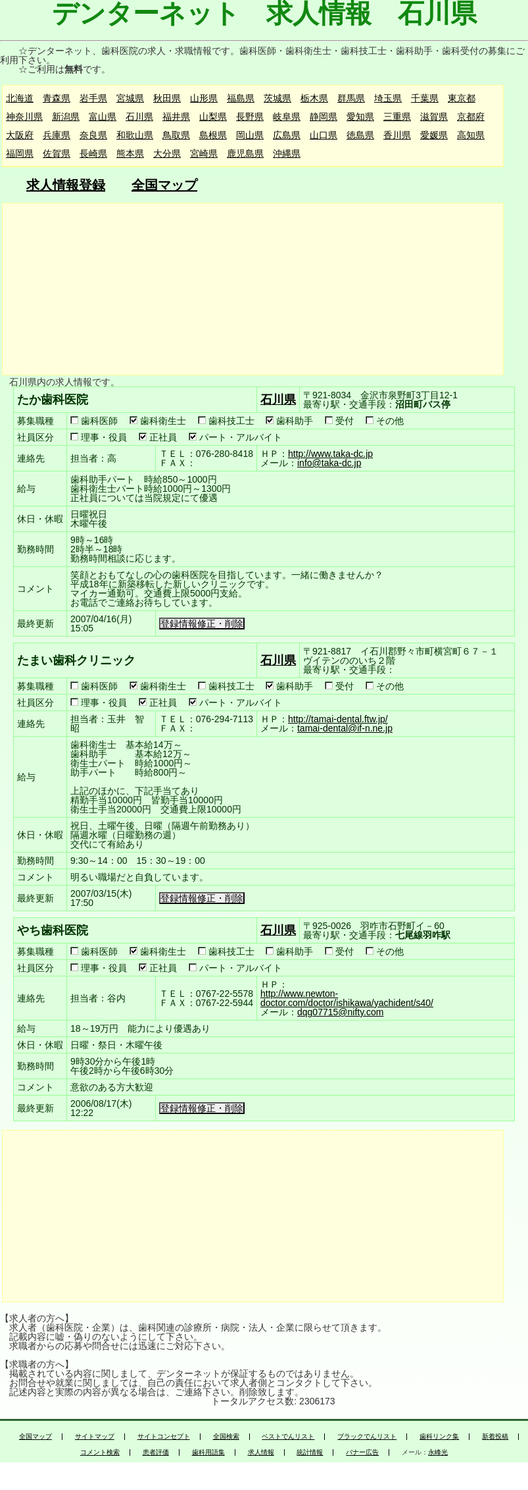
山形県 (204, 98)
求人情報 (261, 1452)
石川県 (139, 116)
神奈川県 (24, 116)
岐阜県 (286, 116)
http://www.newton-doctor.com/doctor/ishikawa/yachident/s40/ (346, 998)
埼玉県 (388, 98)
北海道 (20, 98)
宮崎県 (204, 153)
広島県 (286, 135)
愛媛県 (434, 135)
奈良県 (93, 135)
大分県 (167, 153)
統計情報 (310, 1452)
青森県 (56, 98)
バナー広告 (362, 1452)
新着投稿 (495, 1436)
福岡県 (20, 153)
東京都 (461, 98)
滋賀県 (434, 116)
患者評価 (156, 1452)
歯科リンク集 (439, 1436)
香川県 (397, 135)
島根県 (213, 135)
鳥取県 (176, 135)
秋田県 (167, 98)
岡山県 (250, 135)
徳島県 (360, 135)
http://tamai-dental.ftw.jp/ (338, 719)
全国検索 (226, 1436)
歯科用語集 (208, 1452)
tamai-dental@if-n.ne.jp (345, 728)
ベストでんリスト (288, 1436)
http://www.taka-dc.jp (330, 453)
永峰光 (438, 1452)
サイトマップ (94, 1436)
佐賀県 (56, 153)
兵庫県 (56, 135)
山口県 (323, 135)
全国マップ (164, 185)
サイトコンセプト (163, 1436)
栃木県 (314, 98)
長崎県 (93, 153)
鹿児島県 (245, 153)
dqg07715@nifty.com (340, 1012)
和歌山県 (134, 135)
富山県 (102, 116)
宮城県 (130, 98)
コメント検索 (100, 1452)
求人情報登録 (65, 185)
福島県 (240, 98)
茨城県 (277, 98)
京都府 (471, 116)
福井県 (176, 116)
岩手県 (93, 98)
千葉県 (425, 98)
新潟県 (66, 116)
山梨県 (213, 116)
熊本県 (130, 153)
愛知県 (360, 116)
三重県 (397, 116)
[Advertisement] (252, 289)
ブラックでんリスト (366, 1436)
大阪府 (20, 135)
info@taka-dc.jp (329, 462)
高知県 (471, 135)
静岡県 (323, 116)
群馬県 (351, 98)
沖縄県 (286, 153)
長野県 (250, 116)
